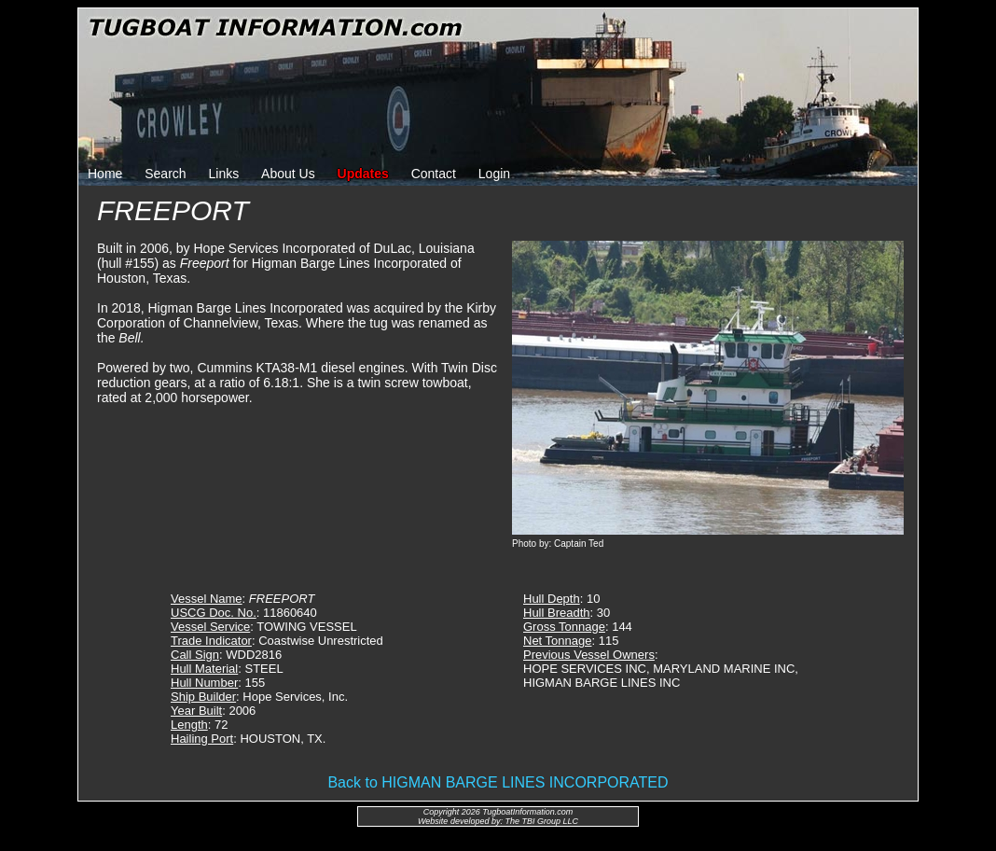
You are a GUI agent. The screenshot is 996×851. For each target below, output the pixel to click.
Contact (433, 173)
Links (224, 173)
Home (105, 173)
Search (165, 173)
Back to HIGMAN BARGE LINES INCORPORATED (497, 782)
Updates (363, 173)
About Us (288, 173)
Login (494, 173)
